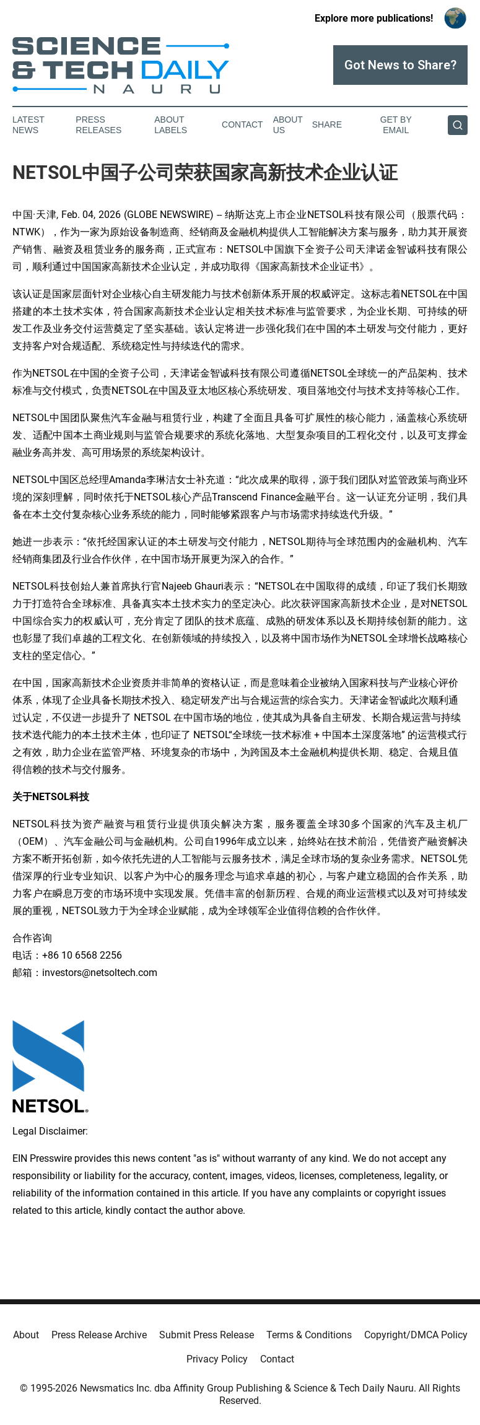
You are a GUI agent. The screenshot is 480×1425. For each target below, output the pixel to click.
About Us (288, 125)
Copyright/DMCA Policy (416, 1335)
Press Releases (98, 125)
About (26, 1335)
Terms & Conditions (309, 1335)
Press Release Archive (99, 1335)
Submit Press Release (206, 1335)
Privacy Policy (217, 1359)
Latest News (28, 125)
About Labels (170, 125)
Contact (242, 124)
